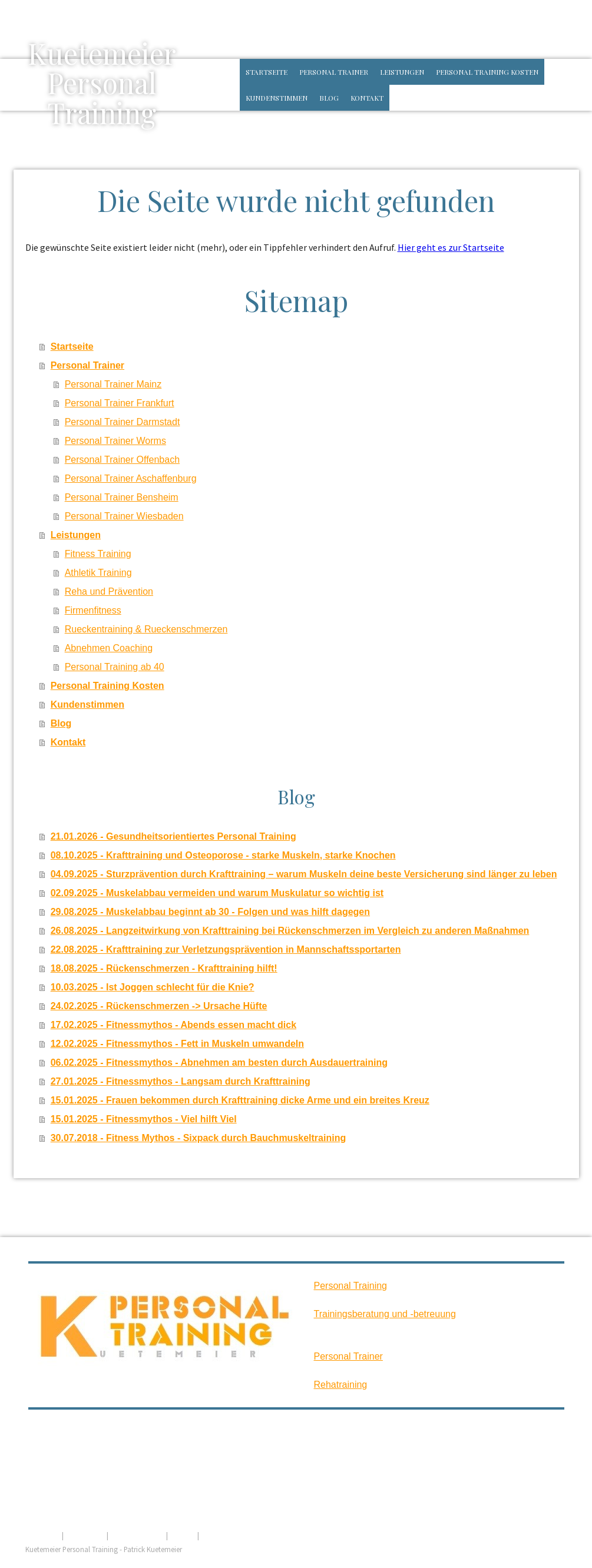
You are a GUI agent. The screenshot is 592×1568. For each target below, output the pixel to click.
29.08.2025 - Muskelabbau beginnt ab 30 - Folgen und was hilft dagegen (210, 912)
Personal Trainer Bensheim (121, 497)
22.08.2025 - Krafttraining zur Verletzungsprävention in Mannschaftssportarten (226, 949)
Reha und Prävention (109, 591)
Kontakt (366, 97)
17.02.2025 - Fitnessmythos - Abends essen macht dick (173, 1025)
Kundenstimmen (276, 97)
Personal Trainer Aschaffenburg (131, 478)
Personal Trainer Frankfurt (119, 403)
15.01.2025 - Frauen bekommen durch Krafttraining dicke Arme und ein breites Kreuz (240, 1100)
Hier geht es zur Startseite (451, 247)
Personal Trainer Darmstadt (122, 422)
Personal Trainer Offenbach (122, 460)
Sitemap (183, 1535)
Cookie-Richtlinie (137, 1535)
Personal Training (351, 1286)
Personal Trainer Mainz (113, 384)
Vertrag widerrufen (241, 1535)
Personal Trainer (333, 72)
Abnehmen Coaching (109, 648)
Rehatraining (341, 1385)
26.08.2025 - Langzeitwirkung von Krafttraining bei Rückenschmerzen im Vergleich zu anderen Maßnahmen (290, 931)
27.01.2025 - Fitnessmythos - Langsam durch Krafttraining (180, 1081)
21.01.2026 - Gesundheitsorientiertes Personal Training (173, 836)
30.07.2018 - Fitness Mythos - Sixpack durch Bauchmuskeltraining (198, 1138)
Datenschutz (85, 1535)
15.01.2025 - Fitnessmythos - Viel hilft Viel (144, 1119)
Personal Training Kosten (487, 72)
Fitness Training (98, 554)
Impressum (42, 1535)
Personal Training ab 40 (114, 667)
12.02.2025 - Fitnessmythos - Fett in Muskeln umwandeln (177, 1044)
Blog (329, 97)
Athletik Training (98, 573)
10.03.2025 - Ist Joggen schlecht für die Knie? (152, 987)
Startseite (266, 72)
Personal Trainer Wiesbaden (124, 516)
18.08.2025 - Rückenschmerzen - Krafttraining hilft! (164, 968)
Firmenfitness (93, 610)
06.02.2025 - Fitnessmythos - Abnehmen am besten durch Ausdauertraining (219, 1063)
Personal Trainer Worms (115, 441)
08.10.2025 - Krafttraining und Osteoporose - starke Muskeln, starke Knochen (223, 855)
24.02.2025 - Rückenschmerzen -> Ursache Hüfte (159, 1006)
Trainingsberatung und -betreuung (385, 1314)
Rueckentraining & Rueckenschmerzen (146, 629)
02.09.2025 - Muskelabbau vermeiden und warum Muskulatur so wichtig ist (217, 893)
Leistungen (402, 72)
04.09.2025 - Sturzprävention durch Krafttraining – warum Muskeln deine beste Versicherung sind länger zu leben (304, 874)
